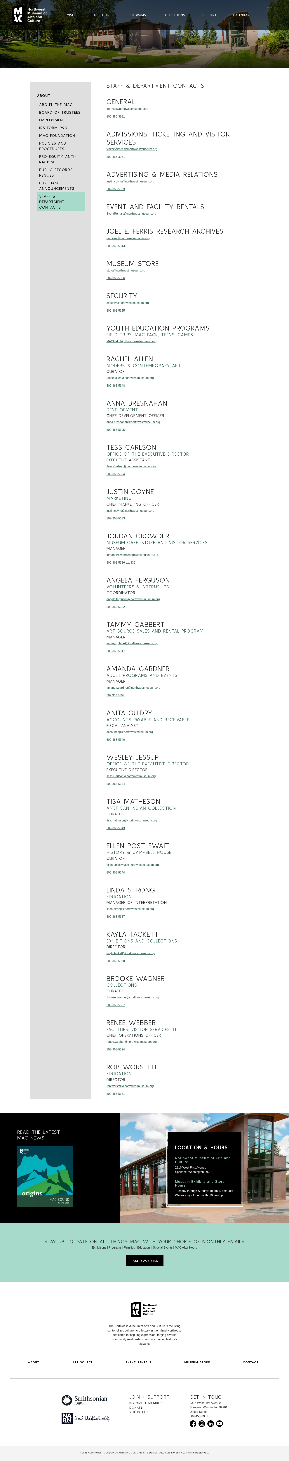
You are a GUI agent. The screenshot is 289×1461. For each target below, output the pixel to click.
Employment (52, 120)
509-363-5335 (116, 310)
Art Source (82, 1362)
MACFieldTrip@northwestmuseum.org (132, 341)
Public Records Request (56, 172)
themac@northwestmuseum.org (127, 108)
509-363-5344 (116, 872)
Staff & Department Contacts (52, 201)
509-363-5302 (116, 606)
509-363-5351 (116, 1093)
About (44, 95)
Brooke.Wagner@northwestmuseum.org (133, 997)
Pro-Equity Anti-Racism (57, 159)
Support (209, 15)
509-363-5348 (116, 385)
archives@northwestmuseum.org (128, 238)
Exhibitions (102, 15)
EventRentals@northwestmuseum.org (131, 213)
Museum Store (197, 1362)
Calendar (241, 15)
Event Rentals (138, 1362)
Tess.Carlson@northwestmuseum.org (131, 466)
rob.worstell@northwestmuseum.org (130, 1086)
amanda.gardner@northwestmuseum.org (133, 687)
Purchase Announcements (56, 186)
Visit (71, 15)
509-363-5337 (116, 916)
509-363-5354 (116, 474)
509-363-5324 (116, 1049)
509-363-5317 (116, 651)
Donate (135, 1407)
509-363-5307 (116, 1005)
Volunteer (138, 1412)
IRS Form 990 (53, 128)
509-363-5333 (116, 189)
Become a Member (145, 1403)
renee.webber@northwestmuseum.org (132, 1041)
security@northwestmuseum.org (128, 302)
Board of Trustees (60, 112)
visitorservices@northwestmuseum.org (132, 149)
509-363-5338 (116, 961)
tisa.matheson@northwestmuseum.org (132, 820)
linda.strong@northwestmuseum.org (130, 908)
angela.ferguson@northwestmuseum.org (133, 599)
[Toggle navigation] (269, 15)
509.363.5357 (116, 695)
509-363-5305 (116, 429)
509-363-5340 (116, 739)
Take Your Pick (144, 1260)
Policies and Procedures (52, 146)
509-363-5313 (116, 246)
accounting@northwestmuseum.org (130, 732)
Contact (251, 1362)
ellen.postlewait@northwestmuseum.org (133, 864)
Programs (137, 15)
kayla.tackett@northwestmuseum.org (131, 953)
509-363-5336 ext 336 (121, 562)
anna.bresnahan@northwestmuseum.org (133, 422)
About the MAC (56, 104)
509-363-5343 (116, 828)
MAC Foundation (57, 135)
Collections (174, 15)
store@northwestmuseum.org (126, 270)
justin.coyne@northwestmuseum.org (130, 181)
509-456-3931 (116, 116)
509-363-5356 (116, 278)
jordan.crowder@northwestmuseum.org (132, 554)
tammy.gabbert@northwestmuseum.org (132, 643)
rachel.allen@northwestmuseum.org (130, 377)
